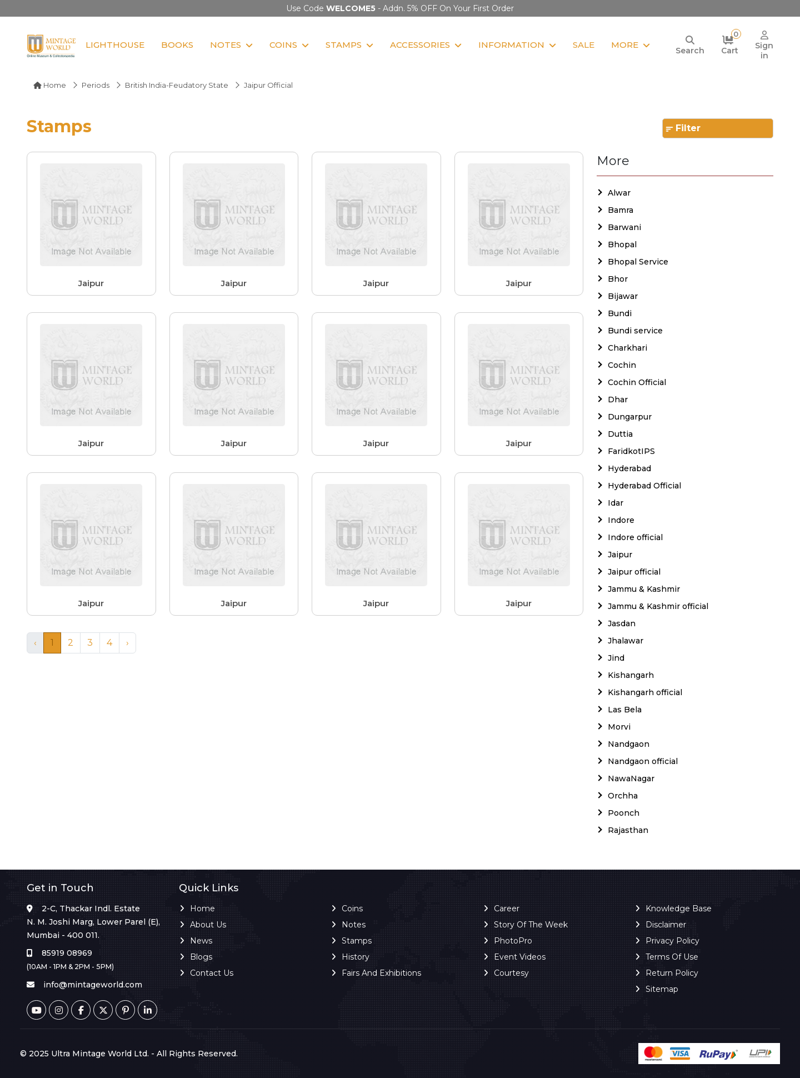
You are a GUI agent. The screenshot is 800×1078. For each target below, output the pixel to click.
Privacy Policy (672, 941)
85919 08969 (67, 953)
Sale (583, 44)
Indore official (635, 537)
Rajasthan (628, 830)
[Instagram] (58, 1010)
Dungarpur (630, 417)
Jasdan (622, 623)
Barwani (624, 227)
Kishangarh (631, 675)
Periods (95, 85)
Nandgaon (628, 744)
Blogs (201, 957)
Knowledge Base (679, 909)
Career (506, 909)
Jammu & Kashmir (644, 589)
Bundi (620, 313)
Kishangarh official (645, 692)
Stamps (344, 44)
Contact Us (211, 973)
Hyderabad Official (644, 486)
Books (177, 44)
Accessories (420, 44)
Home (49, 85)
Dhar (618, 400)
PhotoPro (513, 941)
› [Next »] (127, 642)
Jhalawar (625, 641)
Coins (283, 44)
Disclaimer (666, 925)
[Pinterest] (125, 1010)
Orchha (623, 796)
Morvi (619, 727)
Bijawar (623, 296)
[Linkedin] (147, 1010)
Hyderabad (629, 468)
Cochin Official (637, 382)
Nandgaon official (643, 761)
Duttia (620, 434)
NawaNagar (631, 778)
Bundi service (635, 331)
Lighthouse (115, 44)
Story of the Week (531, 925)
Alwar (619, 193)
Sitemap (662, 989)
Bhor (618, 279)
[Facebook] (81, 1010)
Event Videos (520, 957)
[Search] (690, 46)
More (624, 44)
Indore (621, 520)
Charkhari (627, 348)
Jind (616, 658)
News (201, 941)
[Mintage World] (52, 45)
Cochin (622, 365)
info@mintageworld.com (92, 985)
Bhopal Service (638, 262)
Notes (225, 44)
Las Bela (625, 710)
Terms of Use (672, 957)
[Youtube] (36, 1010)
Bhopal (622, 244)
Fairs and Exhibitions (381, 973)
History (355, 957)
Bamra (620, 210)
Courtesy (511, 973)
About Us (208, 925)
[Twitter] (103, 1010)
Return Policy (672, 973)
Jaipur (620, 555)
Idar (615, 503)
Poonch (623, 813)
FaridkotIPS (631, 451)
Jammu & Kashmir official (658, 606)
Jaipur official (634, 572)
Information (511, 44)
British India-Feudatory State (176, 85)
